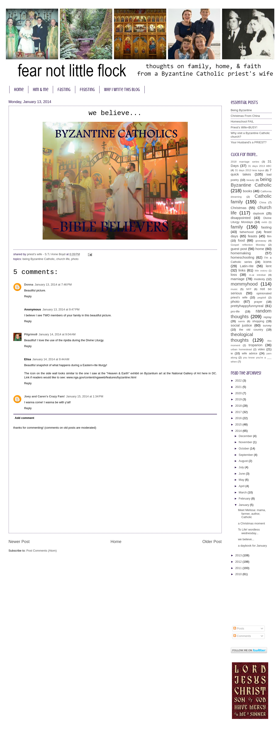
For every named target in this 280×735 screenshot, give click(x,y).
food (241, 240)
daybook (258, 213)
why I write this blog (122, 89)
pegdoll (262, 297)
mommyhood (244, 283)
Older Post (212, 541)
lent (269, 266)
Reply (28, 296)
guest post (239, 249)
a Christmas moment (251, 523)
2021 (238, 387)
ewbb (264, 222)
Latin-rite (246, 266)
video (261, 349)
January (244, 505)
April (242, 486)
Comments (242, 636)
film (269, 236)
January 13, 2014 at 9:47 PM (61, 309)
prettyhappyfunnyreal (247, 306)
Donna (28, 284)
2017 (238, 412)
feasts (252, 236)
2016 (238, 418)
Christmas (238, 208)
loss (234, 274)
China (262, 202)
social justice (241, 325)
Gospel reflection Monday (248, 244)
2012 (238, 561)
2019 (238, 399)
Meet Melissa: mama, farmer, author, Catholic (252, 513)
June (242, 473)
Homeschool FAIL (242, 121)
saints (241, 321)
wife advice (250, 353)
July (242, 467)
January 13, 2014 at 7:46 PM (53, 284)
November (246, 442)
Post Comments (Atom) (41, 550)
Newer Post (19, 541)
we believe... (246, 539)
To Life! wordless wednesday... (249, 531)
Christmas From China (245, 116)
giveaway (260, 240)
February (245, 498)
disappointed (241, 218)
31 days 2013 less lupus (249, 170)
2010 (238, 574)
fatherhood (247, 232)
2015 (238, 424)
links (242, 270)
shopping (258, 321)
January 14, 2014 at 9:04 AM (57, 334)
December (246, 436)
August (244, 461)
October (244, 448)
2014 (238, 430)
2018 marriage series (245, 161)
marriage (238, 279)
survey (267, 325)
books (247, 191)
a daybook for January (252, 545)
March (243, 492)
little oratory (261, 270)
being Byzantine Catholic (38, 259)
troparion (256, 345)
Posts (238, 628)
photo (74, 259)
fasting (64, 89)
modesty (259, 279)
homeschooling (242, 257)
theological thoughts (242, 337)
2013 (238, 555)
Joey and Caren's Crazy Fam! (44, 396)
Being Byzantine (241, 110)
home (19, 89)
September (246, 454)
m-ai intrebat (257, 275)
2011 (238, 568)
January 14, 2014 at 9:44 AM (50, 359)
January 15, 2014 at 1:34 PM (84, 396)
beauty (251, 180)
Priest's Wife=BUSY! (244, 127)
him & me (40, 89)
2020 (238, 393)
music (234, 289)
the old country (251, 329)
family (237, 226)
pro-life (235, 311)
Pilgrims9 (30, 334)
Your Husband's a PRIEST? (249, 142)
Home (115, 541)
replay (267, 317)
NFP (248, 289)
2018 (238, 405)
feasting (87, 89)
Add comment (24, 418)
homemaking (241, 253)
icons (267, 262)
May (242, 479)
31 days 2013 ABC (260, 166)
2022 (238, 380)
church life (63, 259)
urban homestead (241, 349)
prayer (258, 301)
